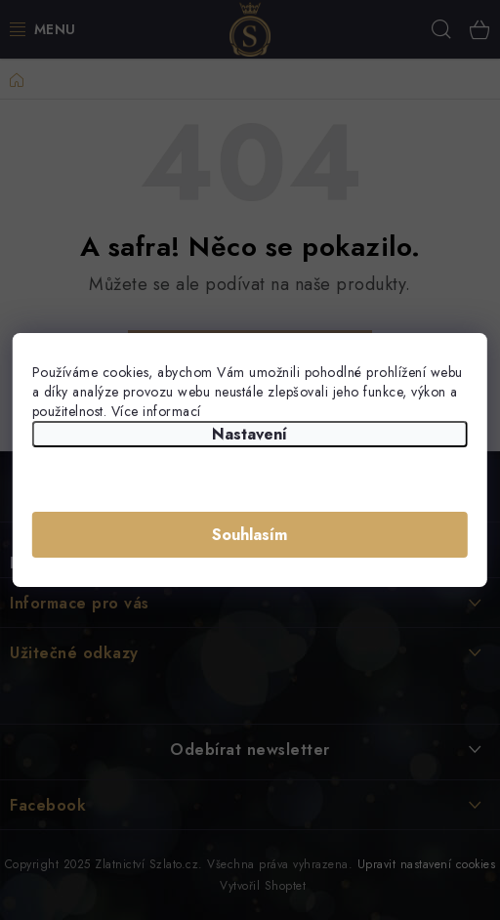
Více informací (156, 411)
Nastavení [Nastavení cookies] (249, 434)
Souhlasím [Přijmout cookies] (249, 534)
